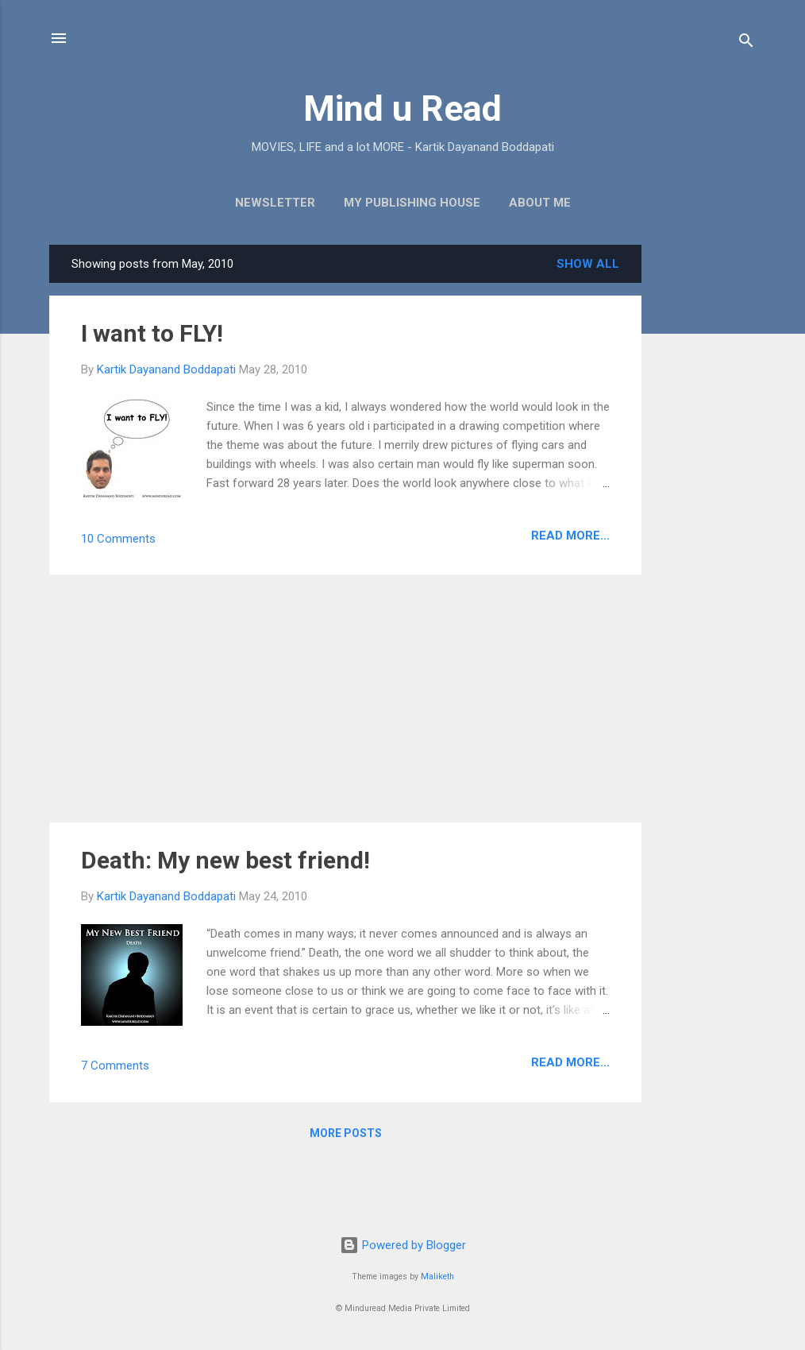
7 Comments (115, 1065)
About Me (540, 202)
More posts (346, 1133)
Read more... (570, 535)
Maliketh (437, 1276)
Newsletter (275, 202)
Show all (588, 264)
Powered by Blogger (403, 1245)
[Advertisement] (705, 483)
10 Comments (118, 539)
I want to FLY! (152, 333)
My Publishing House (412, 202)
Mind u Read (402, 108)
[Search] (746, 43)
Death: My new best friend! (225, 860)
